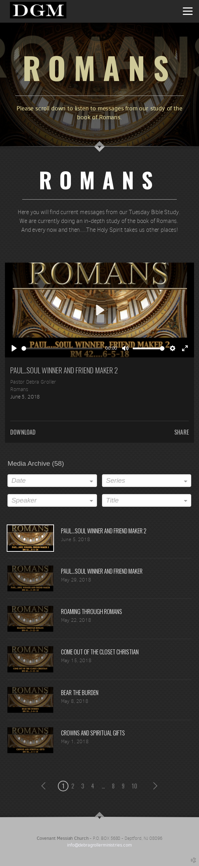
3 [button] (82, 786)
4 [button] (92, 786)
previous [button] (45, 786)
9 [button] (123, 786)
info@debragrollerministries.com (99, 845)
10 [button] (134, 786)
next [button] (154, 786)
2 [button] (72, 786)
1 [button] (63, 786)
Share (181, 432)
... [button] (103, 786)
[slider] (62, 348)
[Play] (14, 348)
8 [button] (113, 786)
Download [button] (23, 432)
